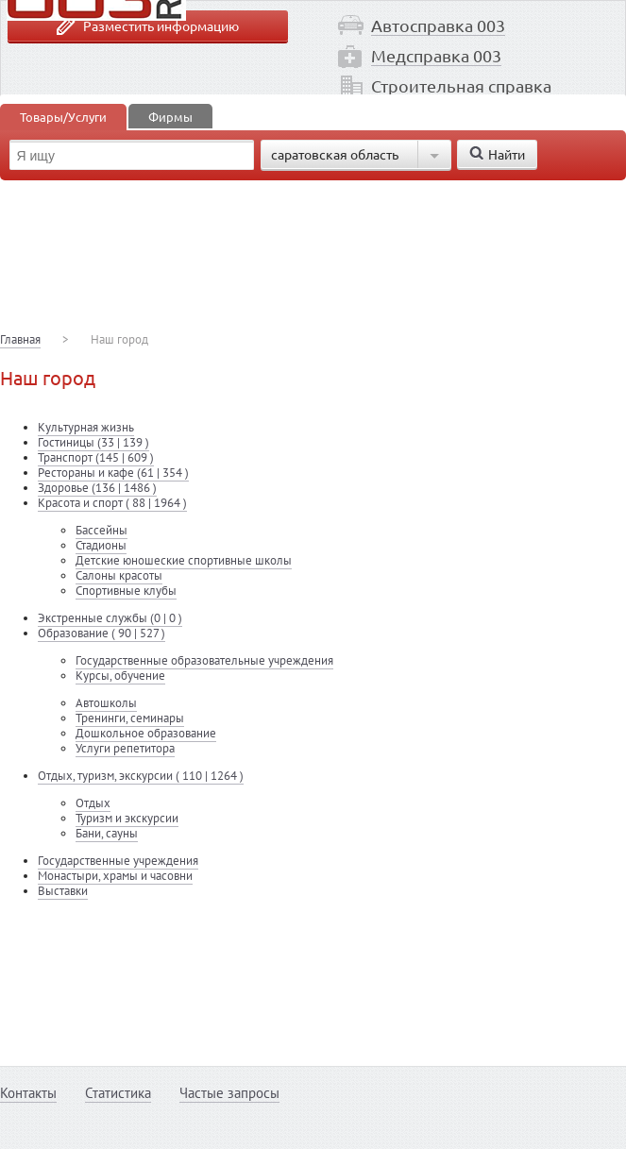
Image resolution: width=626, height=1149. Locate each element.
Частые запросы (229, 1093)
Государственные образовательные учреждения (204, 660)
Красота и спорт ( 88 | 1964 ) (112, 503)
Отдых (93, 803)
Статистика (118, 1093)
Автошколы (106, 703)
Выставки (63, 891)
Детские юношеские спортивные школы (184, 560)
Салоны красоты (119, 575)
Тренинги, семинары (130, 718)
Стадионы (101, 545)
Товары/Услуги (63, 117)
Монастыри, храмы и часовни (115, 876)
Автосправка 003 (438, 25)
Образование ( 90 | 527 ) (101, 633)
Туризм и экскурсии (127, 818)
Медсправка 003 (436, 55)
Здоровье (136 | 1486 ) (97, 488)
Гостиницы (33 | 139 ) (93, 442)
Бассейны (101, 530)
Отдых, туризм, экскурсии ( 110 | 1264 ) (141, 776)
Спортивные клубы (126, 591)
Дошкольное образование (146, 733)
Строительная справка (461, 85)
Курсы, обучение (120, 675)
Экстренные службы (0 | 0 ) (110, 618)
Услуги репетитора (125, 748)
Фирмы (170, 117)
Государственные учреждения (118, 861)
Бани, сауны (107, 833)
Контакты (28, 1093)
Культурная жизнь (86, 427)
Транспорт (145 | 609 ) (96, 457)
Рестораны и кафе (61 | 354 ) (113, 473)
